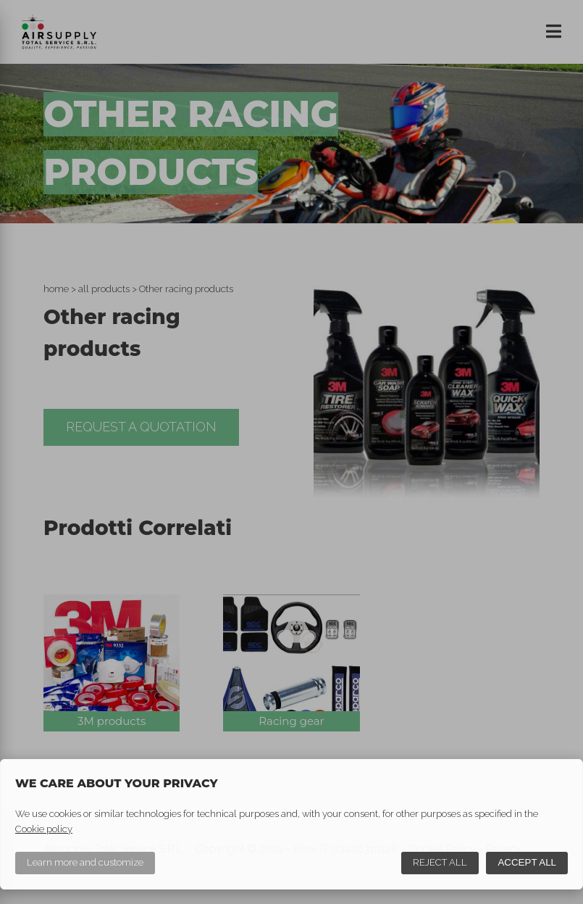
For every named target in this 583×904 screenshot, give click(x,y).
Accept (527, 862)
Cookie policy (43, 829)
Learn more (85, 862)
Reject (440, 862)
